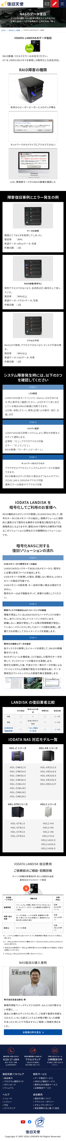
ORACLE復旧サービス (45, 1081)
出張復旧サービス (43, 1087)
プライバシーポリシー (44, 1101)
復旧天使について (43, 1098)
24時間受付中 (55, 1059)
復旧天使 (15, 4)
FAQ (6, 1104)
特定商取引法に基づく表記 (47, 1108)
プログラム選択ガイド (14, 1081)
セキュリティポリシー (44, 1104)
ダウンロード (10, 1084)
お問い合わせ (47, 4)
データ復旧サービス (44, 1078)
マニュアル (9, 1087)
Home (3, 30)
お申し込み (54, 4)
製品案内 (8, 1078)
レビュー (8, 1101)
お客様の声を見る (32, 1032)
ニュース (8, 1098)
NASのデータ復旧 (14, 30)
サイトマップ (9, 1108)
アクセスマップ (32, 1059)
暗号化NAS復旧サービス (46, 1084)
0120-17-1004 (11, 1059)
